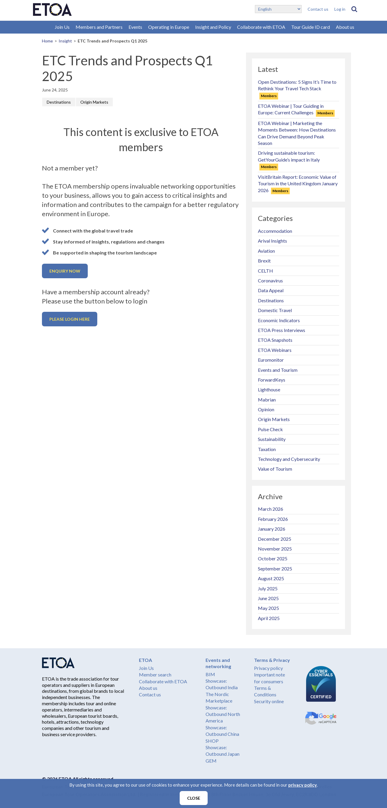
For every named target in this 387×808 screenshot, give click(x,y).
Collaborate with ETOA (261, 27)
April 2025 (269, 618)
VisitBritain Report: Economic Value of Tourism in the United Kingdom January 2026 (298, 183)
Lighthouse (269, 389)
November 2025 (275, 548)
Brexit (264, 260)
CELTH (265, 270)
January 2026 (271, 529)
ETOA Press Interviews (281, 330)
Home (47, 40)
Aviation (266, 251)
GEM (211, 760)
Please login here (69, 319)
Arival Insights (272, 240)
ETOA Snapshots (275, 340)
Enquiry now (64, 270)
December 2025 (274, 539)
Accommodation (275, 231)
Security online (269, 701)
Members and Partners (99, 27)
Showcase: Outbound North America (223, 714)
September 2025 (275, 568)
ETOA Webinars (275, 350)
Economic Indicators (279, 320)
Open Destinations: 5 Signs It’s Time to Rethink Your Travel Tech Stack (297, 88)
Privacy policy (268, 668)
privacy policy (302, 785)
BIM (210, 674)
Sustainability (272, 439)
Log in (339, 9)
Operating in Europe (168, 27)
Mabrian (267, 399)
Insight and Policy (213, 27)
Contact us (318, 9)
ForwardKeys (271, 379)
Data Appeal (270, 290)
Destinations (59, 102)
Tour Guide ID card (310, 27)
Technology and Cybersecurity (289, 459)
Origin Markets (94, 102)
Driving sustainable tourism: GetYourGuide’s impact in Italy (289, 159)
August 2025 (271, 578)
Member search (155, 674)
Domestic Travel (275, 310)
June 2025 (268, 598)
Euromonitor (271, 360)
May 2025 (268, 608)
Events (135, 27)
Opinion (266, 409)
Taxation (267, 449)
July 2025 (268, 588)
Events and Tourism (277, 370)
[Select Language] (278, 9)
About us (345, 27)
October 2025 (272, 558)
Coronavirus (270, 280)
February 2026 (273, 519)
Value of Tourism (275, 469)
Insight (65, 40)
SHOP (212, 741)
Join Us (62, 27)
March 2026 (270, 509)
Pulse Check (270, 429)
